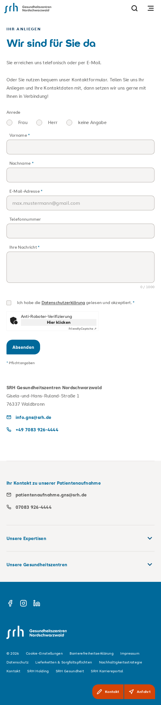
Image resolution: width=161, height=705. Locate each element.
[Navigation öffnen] (151, 8)
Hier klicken (59, 322)
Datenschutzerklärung (63, 302)
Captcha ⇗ (82, 329)
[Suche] (134, 8)
